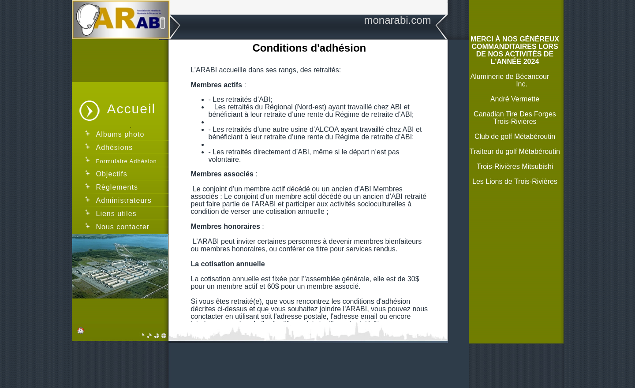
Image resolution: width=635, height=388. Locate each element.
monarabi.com (397, 20)
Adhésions (114, 147)
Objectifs (111, 174)
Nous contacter (123, 227)
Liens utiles (116, 213)
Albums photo (120, 134)
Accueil (131, 108)
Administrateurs (124, 200)
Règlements (118, 187)
